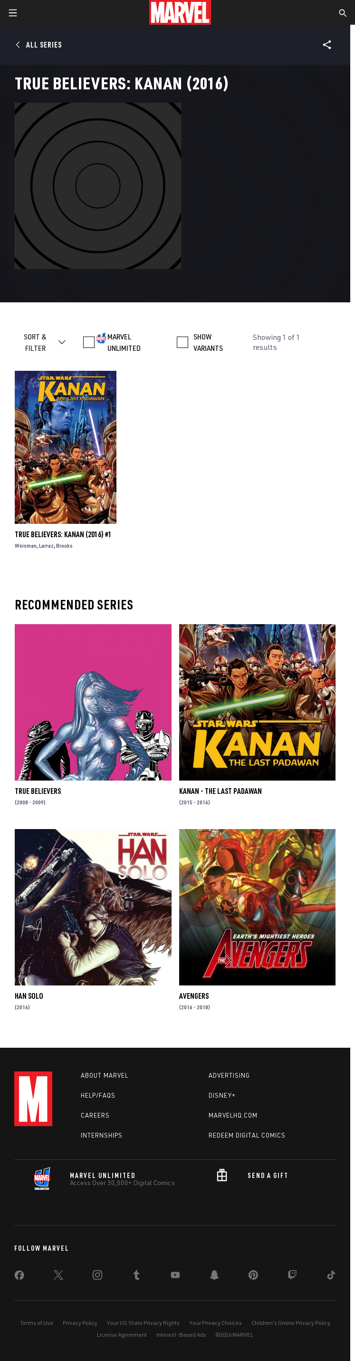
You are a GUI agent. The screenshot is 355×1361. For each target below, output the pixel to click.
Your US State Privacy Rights (143, 1322)
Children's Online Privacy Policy (290, 1322)
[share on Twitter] (58, 1277)
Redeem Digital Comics (247, 1135)
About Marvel (104, 1075)
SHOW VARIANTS (208, 342)
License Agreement (122, 1334)
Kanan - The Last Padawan (220, 791)
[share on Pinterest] (253, 1277)
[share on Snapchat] (214, 1277)
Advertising (229, 1075)
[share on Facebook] (19, 1277)
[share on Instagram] (97, 1277)
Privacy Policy (80, 1322)
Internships (102, 1135)
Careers (95, 1115)
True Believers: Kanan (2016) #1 (63, 534)
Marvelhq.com (233, 1115)
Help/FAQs (98, 1095)
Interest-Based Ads (181, 1334)
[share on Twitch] (292, 1277)
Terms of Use (36, 1322)
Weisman (26, 545)
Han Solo (29, 996)
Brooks (64, 545)
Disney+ (222, 1095)
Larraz (46, 545)
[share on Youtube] (175, 1277)
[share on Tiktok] (331, 1277)
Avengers (194, 996)
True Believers (38, 791)
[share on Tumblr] (136, 1277)
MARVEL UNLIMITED (124, 342)
